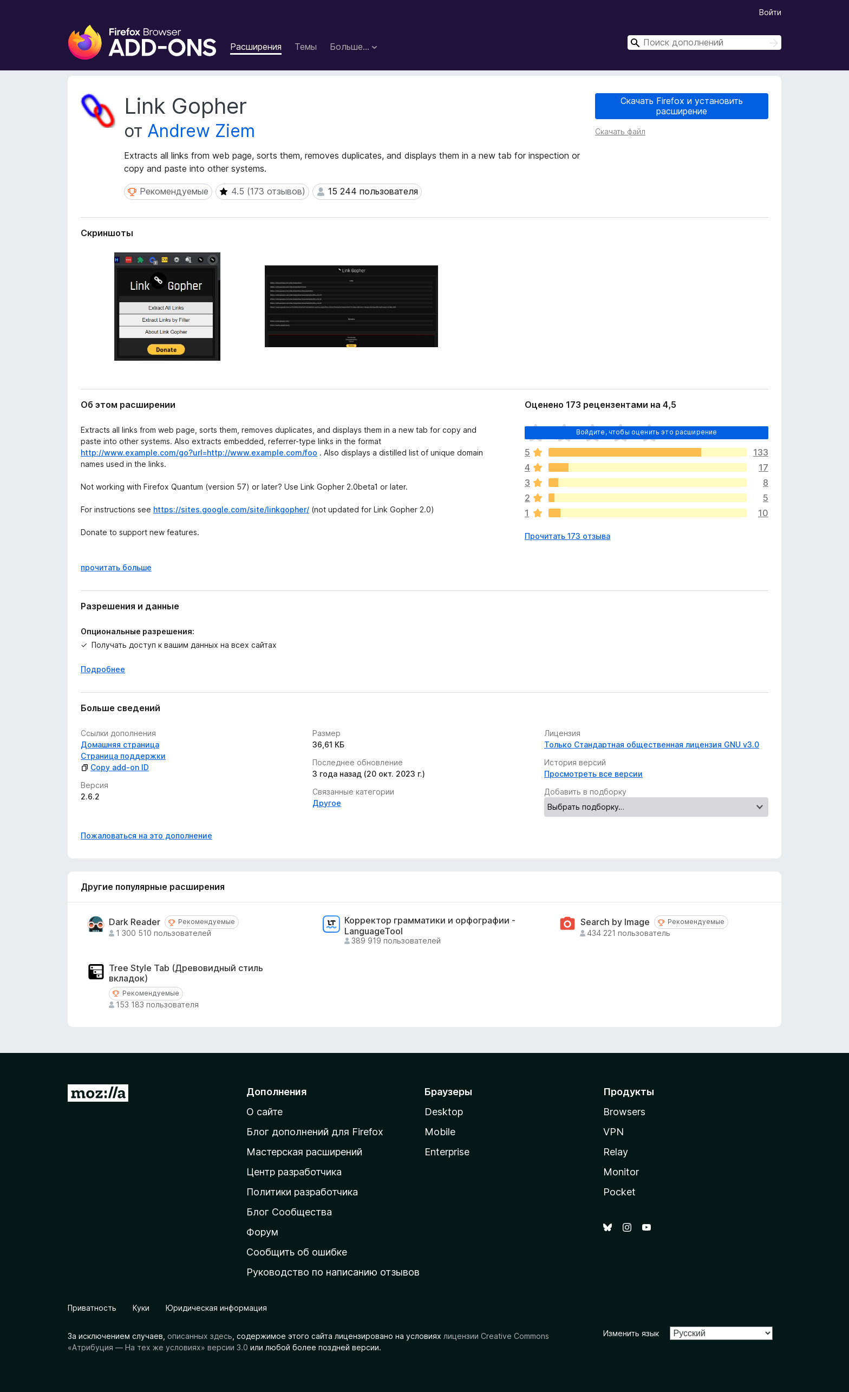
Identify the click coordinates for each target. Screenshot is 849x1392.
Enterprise (446, 1151)
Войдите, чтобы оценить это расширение (646, 432)
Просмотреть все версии (593, 773)
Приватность (92, 1307)
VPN (613, 1131)
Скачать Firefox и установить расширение (682, 105)
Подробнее (103, 669)
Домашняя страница (120, 744)
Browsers (624, 1111)
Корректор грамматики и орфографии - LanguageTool (429, 925)
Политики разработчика (302, 1192)
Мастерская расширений (304, 1151)
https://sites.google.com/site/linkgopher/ (231, 509)
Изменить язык (631, 1333)
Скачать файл (620, 131)
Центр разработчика (294, 1172)
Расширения (256, 46)
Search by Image (615, 922)
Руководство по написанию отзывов (333, 1272)
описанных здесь (199, 1336)
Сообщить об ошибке (296, 1252)
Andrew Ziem (201, 130)
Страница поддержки (123, 755)
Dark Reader (134, 922)
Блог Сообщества (289, 1212)
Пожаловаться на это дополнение (146, 835)
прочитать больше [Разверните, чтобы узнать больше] (116, 567)
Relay (615, 1151)
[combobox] (704, 42)
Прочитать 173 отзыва (567, 536)
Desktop (443, 1111)
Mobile (439, 1131)
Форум (262, 1232)
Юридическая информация (216, 1307)
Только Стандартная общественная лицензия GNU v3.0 (651, 744)
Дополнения (276, 1091)
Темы (306, 46)
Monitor (621, 1172)
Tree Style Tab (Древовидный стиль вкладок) (186, 973)
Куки (141, 1307)
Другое (326, 803)
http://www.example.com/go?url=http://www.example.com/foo (199, 452)
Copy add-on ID (115, 767)
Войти (770, 12)
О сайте (264, 1111)
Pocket (619, 1192)
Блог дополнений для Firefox (314, 1131)
